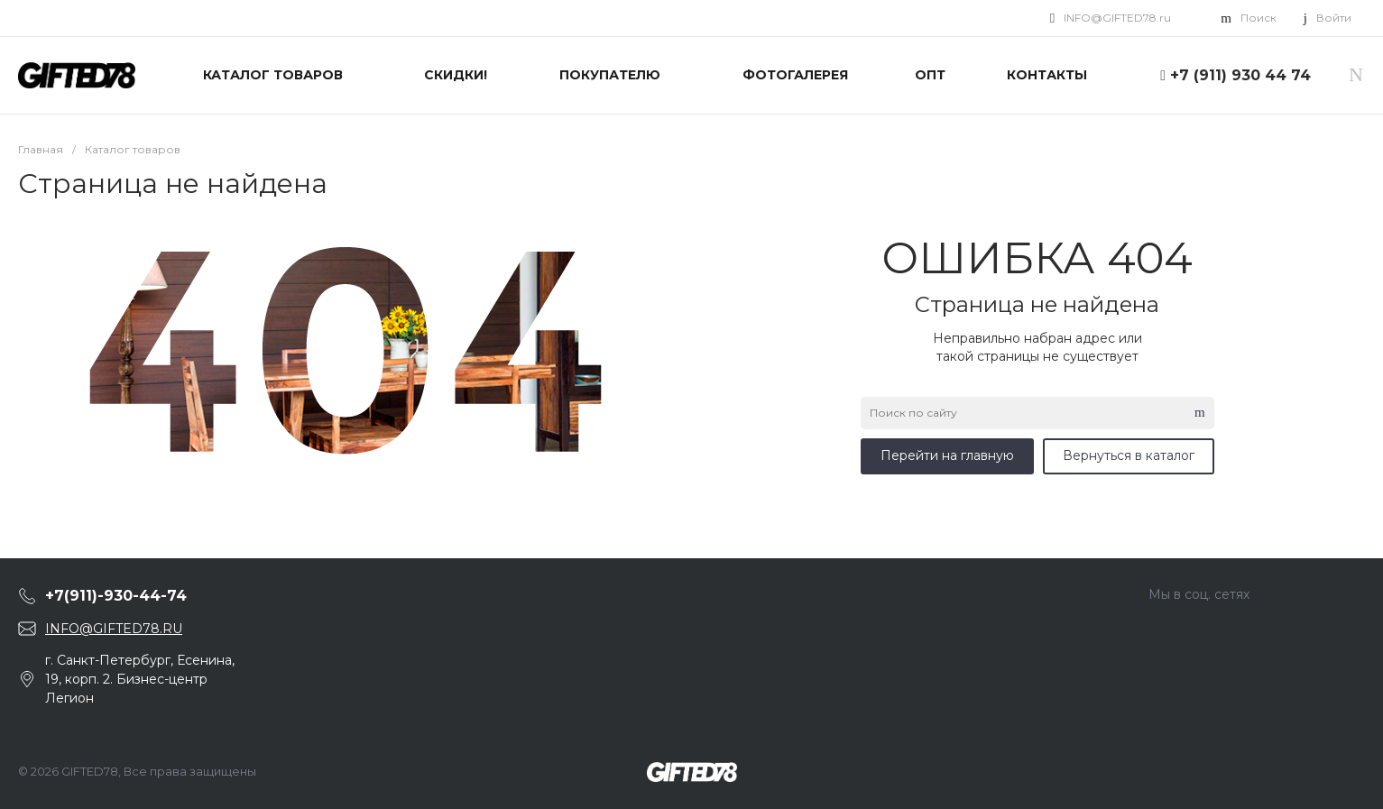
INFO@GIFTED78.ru (1117, 17)
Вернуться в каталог (1128, 455)
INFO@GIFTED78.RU (113, 629)
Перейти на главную (947, 455)
